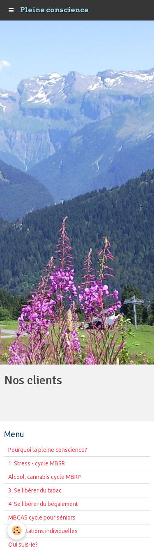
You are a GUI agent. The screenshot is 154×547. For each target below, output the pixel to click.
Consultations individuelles (43, 531)
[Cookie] (16, 530)
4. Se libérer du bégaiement (43, 504)
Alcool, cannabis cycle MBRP (44, 477)
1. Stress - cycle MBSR (36, 463)
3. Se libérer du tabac (35, 490)
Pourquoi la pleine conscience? (47, 450)
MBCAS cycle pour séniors (42, 517)
